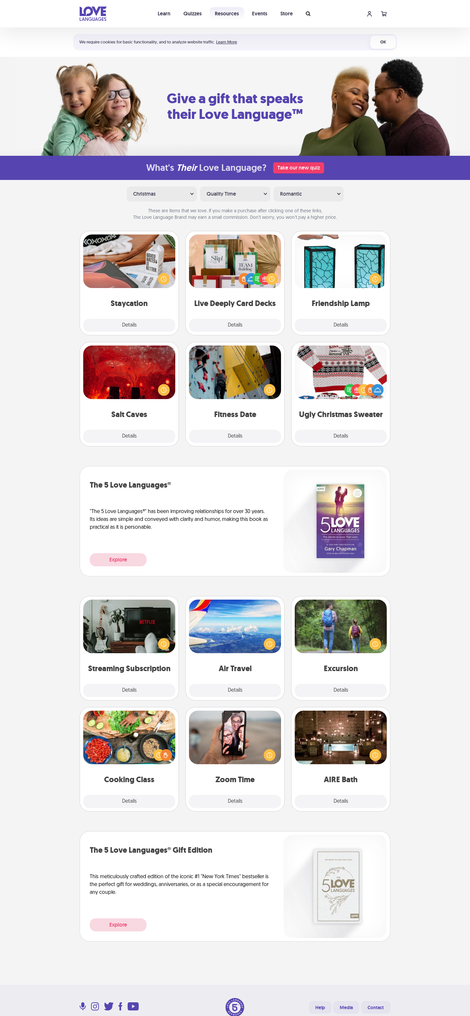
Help (320, 1007)
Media (346, 1007)
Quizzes (192, 13)
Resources (227, 13)
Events (259, 13)
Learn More (226, 42)
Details (129, 325)
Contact (376, 1007)
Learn (164, 13)
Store (286, 13)
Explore (118, 559)
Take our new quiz (298, 167)
